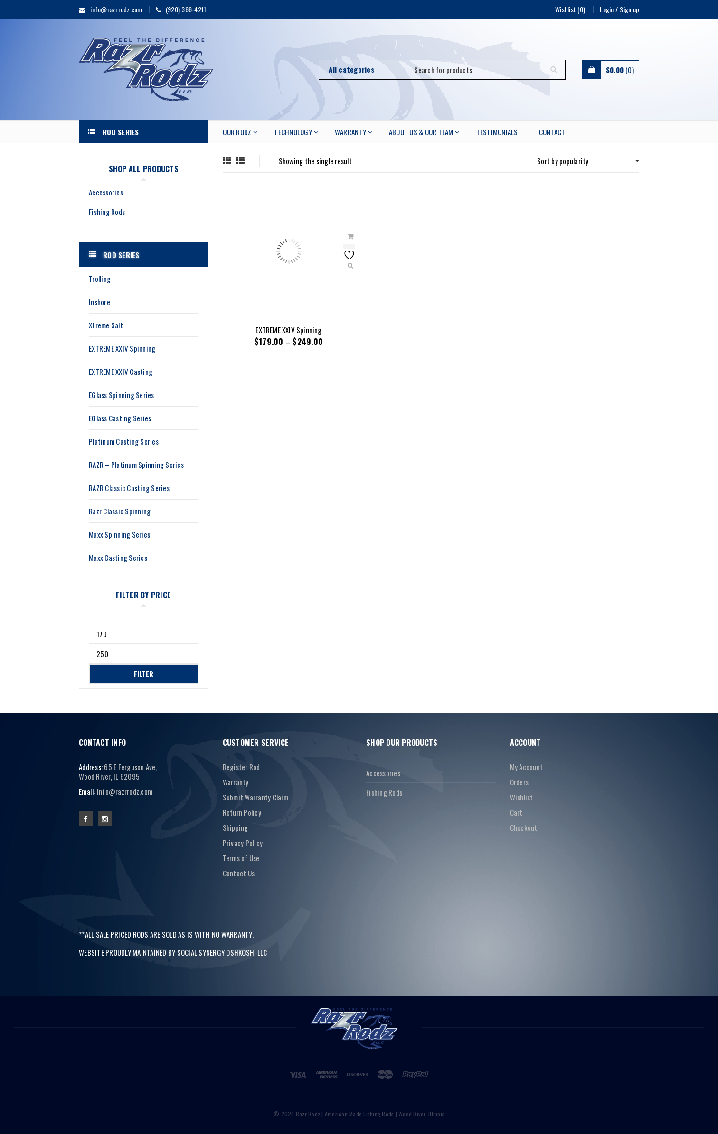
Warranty (236, 782)
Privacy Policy (243, 842)
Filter (143, 674)
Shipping (235, 827)
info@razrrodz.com (124, 791)
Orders (519, 782)
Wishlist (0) (570, 9)
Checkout (524, 827)
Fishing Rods (107, 211)
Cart (516, 812)
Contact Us (239, 873)
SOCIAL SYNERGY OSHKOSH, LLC (222, 952)
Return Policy (242, 812)
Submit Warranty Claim (255, 797)
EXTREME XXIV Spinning (288, 330)
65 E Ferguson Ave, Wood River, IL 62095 (118, 771)
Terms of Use (241, 858)
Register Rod (241, 767)
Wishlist (521, 797)
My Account (526, 767)
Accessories (106, 192)
